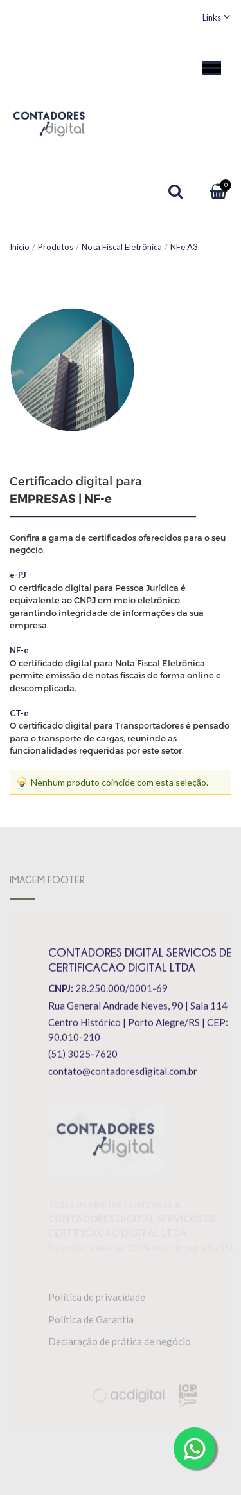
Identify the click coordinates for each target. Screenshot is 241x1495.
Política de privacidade (96, 1299)
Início (20, 247)
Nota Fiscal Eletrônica (122, 247)
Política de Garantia (91, 1322)
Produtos (55, 247)
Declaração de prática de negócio (119, 1344)
